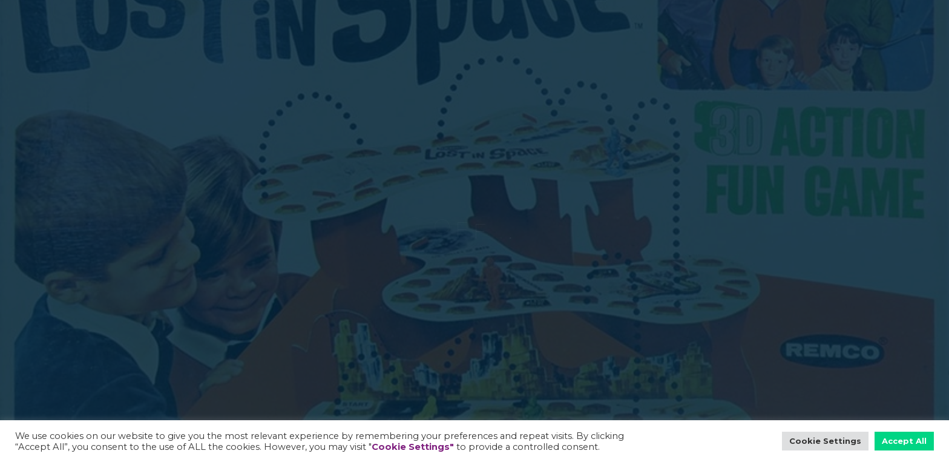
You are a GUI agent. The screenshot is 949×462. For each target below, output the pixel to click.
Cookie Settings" (413, 446)
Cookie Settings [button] (825, 441)
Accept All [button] (904, 441)
